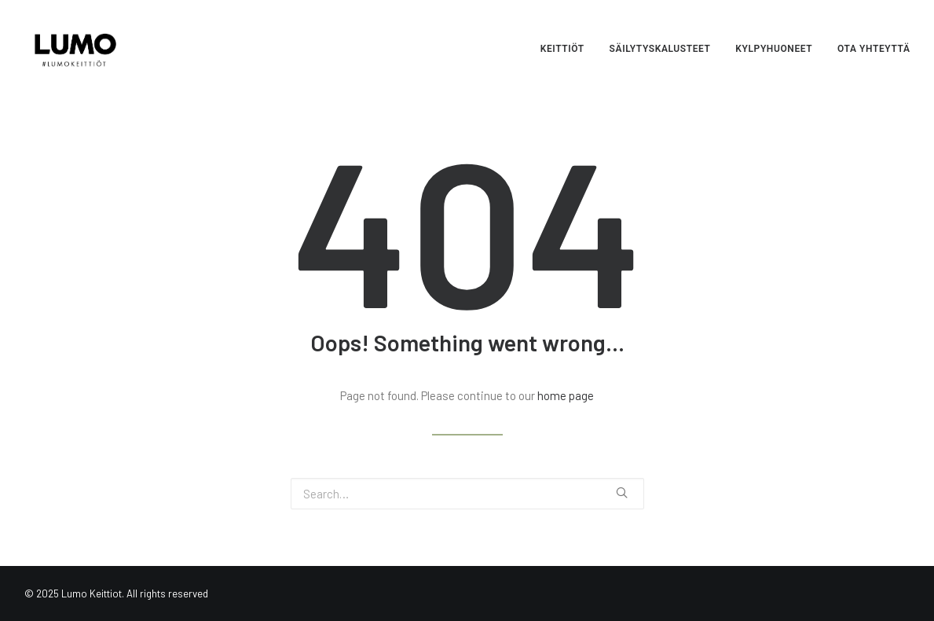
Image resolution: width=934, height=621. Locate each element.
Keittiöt (562, 48)
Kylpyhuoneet (773, 48)
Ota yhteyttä (873, 48)
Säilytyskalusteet (660, 48)
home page (565, 395)
